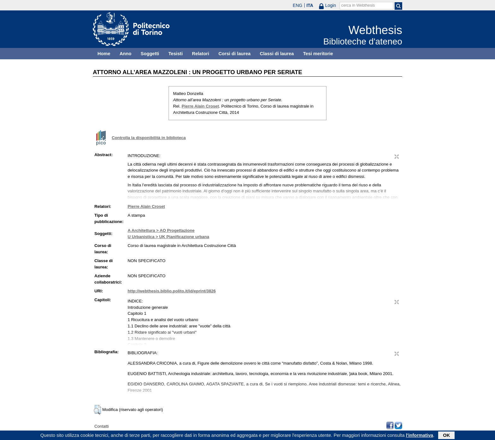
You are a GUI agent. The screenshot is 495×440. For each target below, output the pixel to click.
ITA (310, 5)
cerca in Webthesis (358, 5)
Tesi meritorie (318, 53)
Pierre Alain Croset (200, 106)
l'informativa (419, 435)
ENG (297, 5)
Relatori (200, 53)
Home (104, 53)
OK (446, 435)
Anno (125, 53)
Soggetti (149, 53)
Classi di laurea (277, 53)
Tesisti (175, 53)
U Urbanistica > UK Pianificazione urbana (168, 236)
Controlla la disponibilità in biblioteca (149, 137)
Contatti (101, 426)
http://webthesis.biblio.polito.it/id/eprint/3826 (172, 291)
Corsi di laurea (234, 53)
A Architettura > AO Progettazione (161, 230)
